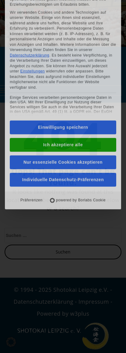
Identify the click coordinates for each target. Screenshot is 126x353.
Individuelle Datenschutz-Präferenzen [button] (63, 125)
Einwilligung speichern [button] (63, 72)
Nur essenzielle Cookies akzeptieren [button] (63, 107)
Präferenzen (31, 146)
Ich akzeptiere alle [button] (63, 90)
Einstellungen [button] (32, 17)
